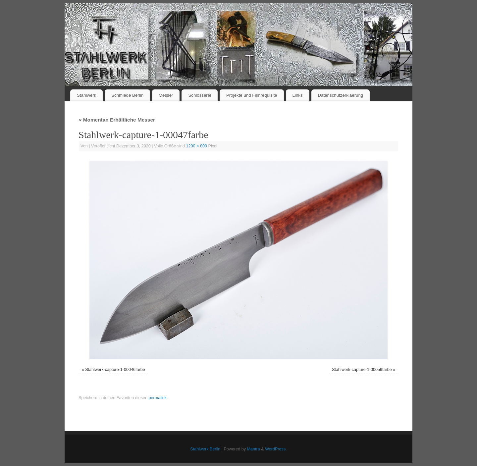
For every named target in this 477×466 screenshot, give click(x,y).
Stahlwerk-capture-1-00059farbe (362, 369)
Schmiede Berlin (127, 95)
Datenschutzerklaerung (340, 95)
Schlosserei (199, 95)
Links (297, 95)
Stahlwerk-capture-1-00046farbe (115, 369)
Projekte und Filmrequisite (251, 95)
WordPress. (276, 449)
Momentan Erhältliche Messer (117, 120)
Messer (166, 95)
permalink (157, 397)
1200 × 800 (196, 146)
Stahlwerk (86, 95)
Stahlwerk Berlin (205, 449)
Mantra (253, 449)
